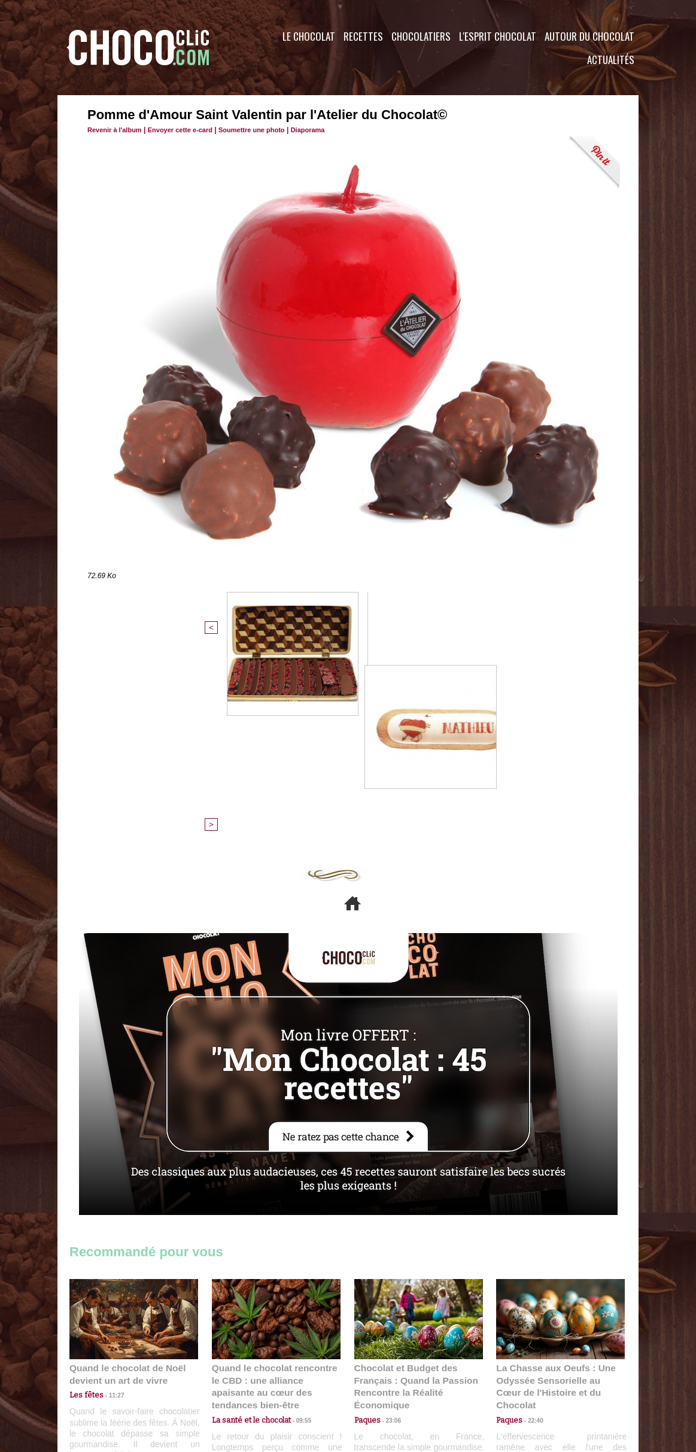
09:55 (295, 1210)
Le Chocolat (308, 36)
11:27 (109, 1199)
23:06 (389, 1222)
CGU (228, 1379)
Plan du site (381, 1379)
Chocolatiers (421, 36)
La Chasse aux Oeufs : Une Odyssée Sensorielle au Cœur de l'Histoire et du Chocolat (555, 1184)
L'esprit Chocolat (497, 36)
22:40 (531, 1210)
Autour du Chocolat (589, 36)
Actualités (610, 59)
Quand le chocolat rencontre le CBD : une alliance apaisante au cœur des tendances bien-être (275, 1184)
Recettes (363, 36)
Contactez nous (105, 1379)
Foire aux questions (531, 1379)
